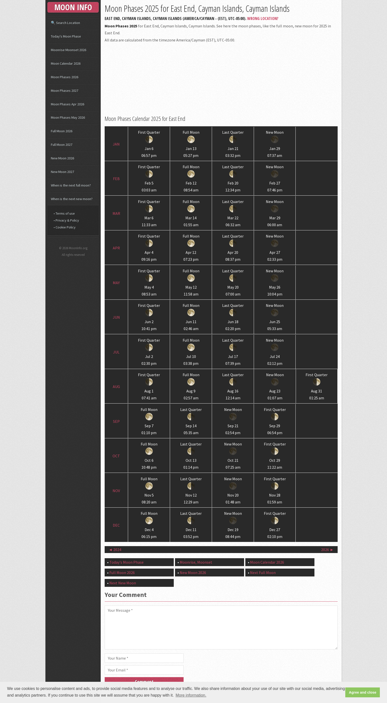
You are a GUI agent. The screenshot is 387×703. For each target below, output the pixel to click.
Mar (116, 213)
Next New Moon (122, 582)
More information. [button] (190, 695)
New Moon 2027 (62, 171)
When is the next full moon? (71, 185)
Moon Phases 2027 (64, 90)
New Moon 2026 (193, 572)
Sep (116, 421)
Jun (116, 317)
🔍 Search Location (65, 22)
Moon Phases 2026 (64, 77)
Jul (116, 352)
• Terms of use (64, 213)
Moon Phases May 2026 (68, 117)
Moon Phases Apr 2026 (67, 104)
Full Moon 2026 (122, 572)
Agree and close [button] (362, 692)
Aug (116, 386)
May (116, 282)
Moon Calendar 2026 (267, 562)
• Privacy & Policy (66, 220)
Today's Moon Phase (126, 562)
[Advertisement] (221, 79)
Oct (116, 455)
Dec (116, 525)
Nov (116, 490)
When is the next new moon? (72, 199)
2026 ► (327, 549)
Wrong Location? (262, 18)
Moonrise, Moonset (196, 562)
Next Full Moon (263, 572)
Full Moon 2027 (61, 144)
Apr (116, 247)
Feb (116, 178)
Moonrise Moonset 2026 (68, 50)
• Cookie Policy (65, 227)
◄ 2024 (115, 549)
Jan (116, 144)
